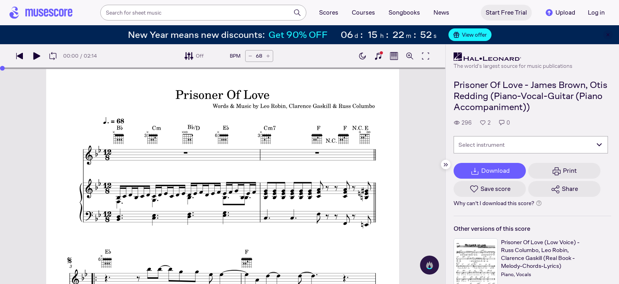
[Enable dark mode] (362, 56)
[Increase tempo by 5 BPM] (268, 56)
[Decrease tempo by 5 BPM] (250, 56)
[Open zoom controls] (410, 56)
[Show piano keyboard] (378, 56)
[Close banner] (608, 34)
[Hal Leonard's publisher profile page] (513, 56)
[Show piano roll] (394, 56)
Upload (559, 12)
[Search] (297, 12)
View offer (470, 35)
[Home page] (41, 12)
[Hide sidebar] (445, 164)
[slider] (2, 68)
